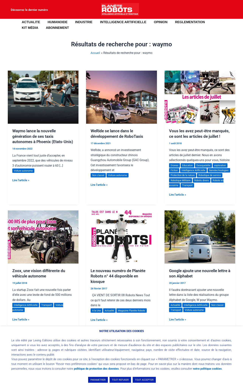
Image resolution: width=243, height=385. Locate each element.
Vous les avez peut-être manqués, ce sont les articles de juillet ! (198, 136)
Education (189, 170)
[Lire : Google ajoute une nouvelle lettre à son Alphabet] (200, 242)
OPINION (155, 22)
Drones (175, 170)
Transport (222, 190)
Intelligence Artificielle (212, 175)
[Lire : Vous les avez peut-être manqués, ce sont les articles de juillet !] (200, 97)
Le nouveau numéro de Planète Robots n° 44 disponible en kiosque (119, 281)
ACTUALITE (30, 22)
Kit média (213, 22)
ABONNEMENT (32, 28)
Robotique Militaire (210, 185)
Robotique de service (183, 185)
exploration (177, 175)
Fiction (192, 175)
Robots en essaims (201, 190)
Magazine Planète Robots (135, 315)
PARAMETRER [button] (98, 379)
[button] (8, 25)
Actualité (110, 315)
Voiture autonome (24, 176)
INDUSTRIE (81, 22)
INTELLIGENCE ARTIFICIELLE (119, 22)
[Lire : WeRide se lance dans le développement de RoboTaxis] (121, 97)
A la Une (97, 315)
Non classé (98, 175)
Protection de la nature (209, 180)
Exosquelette (206, 170)
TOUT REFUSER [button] (120, 379)
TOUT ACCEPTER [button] (144, 379)
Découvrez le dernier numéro (29, 10)
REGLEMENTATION (184, 22)
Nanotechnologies (181, 180)
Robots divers (179, 190)
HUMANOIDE (56, 22)
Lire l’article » (21, 185)
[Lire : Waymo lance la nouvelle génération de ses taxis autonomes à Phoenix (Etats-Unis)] (43, 97)
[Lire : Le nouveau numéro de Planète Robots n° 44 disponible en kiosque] (121, 242)
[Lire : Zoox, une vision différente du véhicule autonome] (43, 242)
